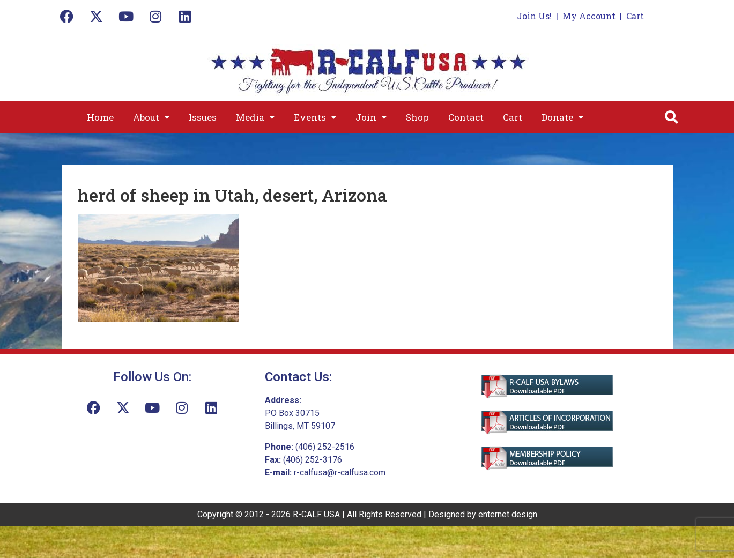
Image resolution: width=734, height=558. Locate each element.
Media (255, 117)
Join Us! (534, 15)
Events (315, 117)
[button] (151, 117)
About (151, 117)
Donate (562, 117)
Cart (635, 15)
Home (100, 117)
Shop (417, 117)
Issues (203, 117)
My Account (589, 15)
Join (371, 117)
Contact (466, 117)
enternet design (507, 514)
